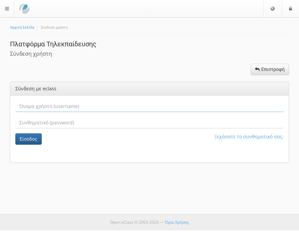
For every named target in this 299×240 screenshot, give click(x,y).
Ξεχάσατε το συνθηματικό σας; (249, 136)
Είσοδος (28, 139)
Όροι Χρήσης (177, 222)
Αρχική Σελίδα (22, 27)
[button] (273, 8)
